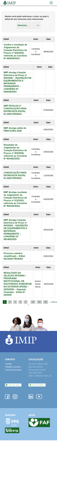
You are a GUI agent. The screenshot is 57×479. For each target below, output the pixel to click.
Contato (8, 364)
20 (39, 302)
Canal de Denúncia (13, 370)
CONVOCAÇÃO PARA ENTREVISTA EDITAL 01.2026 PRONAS (15, 175)
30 (46, 302)
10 (33, 302)
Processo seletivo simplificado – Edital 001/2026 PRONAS (14, 256)
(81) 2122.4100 (14, 385)
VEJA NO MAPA (37, 385)
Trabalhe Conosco (13, 367)
